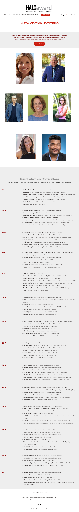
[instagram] (61, 15)
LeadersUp (45, 290)
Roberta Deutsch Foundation (52, 235)
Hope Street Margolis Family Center (49, 285)
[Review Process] (39, 44)
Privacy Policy (43, 492)
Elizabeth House (48, 264)
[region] (25, 68)
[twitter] (63, 15)
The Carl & (41, 210)
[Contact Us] (45, 15)
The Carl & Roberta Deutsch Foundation (49, 257)
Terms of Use (35, 492)
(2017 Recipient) (57, 264)
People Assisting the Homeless (63, 283)
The (39, 190)
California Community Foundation (67, 280)
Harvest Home (47, 267)
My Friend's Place (51, 276)
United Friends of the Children (51, 288)
